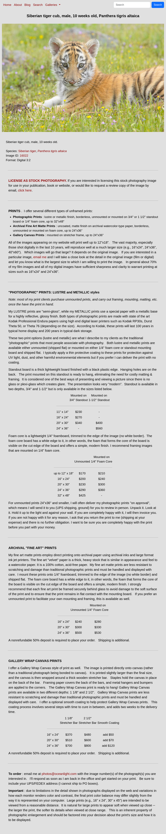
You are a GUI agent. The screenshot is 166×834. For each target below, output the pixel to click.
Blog (27, 4)
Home (7, 4)
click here (25, 190)
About (18, 4)
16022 (24, 155)
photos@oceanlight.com (59, 774)
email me (39, 257)
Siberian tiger (27, 151)
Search (38, 4)
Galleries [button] (51, 4)
